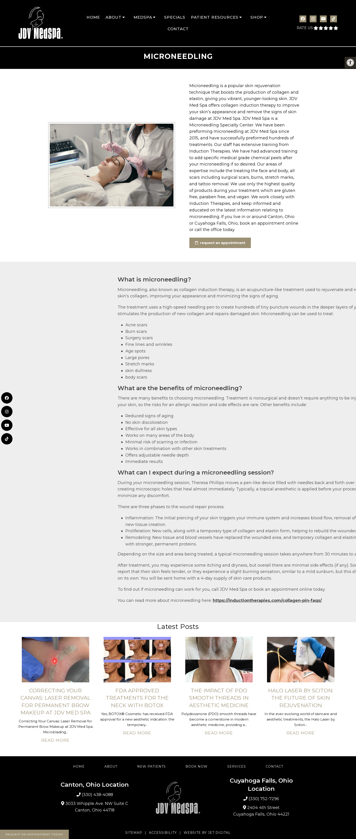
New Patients (151, 766)
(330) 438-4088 (97, 794)
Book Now (196, 766)
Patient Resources (214, 17)
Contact (178, 29)
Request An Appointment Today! (34, 834)
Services (236, 766)
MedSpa (143, 17)
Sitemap (133, 833)
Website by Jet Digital (207, 833)
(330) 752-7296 (264, 798)
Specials (174, 17)
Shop (256, 17)
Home (93, 17)
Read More (55, 740)
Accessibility (163, 833)
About (113, 17)
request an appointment (220, 243)
